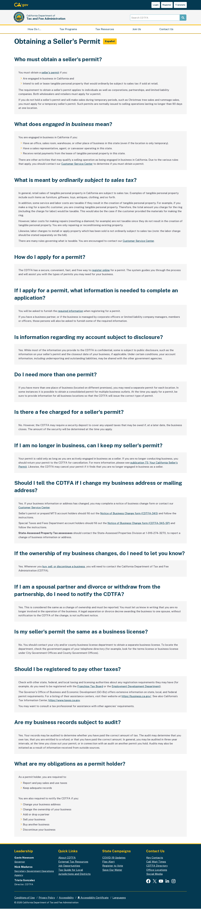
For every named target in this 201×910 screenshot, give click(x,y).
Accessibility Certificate (93, 898)
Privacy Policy (47, 898)
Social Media (154, 875)
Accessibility (66, 898)
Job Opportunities (69, 866)
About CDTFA (67, 858)
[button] (110, 43)
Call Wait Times (156, 862)
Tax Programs (68, 30)
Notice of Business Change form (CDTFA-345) (129, 514)
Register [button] (166, 5)
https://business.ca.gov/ (136, 697)
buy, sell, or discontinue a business (63, 567)
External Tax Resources (73, 862)
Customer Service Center (77, 165)
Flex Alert (108, 862)
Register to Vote (112, 866)
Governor (19, 862)
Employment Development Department (136, 687)
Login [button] (156, 5)
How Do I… (34, 30)
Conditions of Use (24, 898)
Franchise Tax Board (90, 687)
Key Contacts (154, 858)
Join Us (136, 30)
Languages (119, 898)
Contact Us (166, 30)
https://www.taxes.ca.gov (64, 701)
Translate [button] (180, 5)
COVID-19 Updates (113, 858)
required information (70, 312)
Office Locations (156, 871)
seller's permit (50, 73)
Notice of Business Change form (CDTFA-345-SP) (138, 524)
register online (101, 271)
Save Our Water (112, 871)
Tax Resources (104, 30)
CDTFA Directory (157, 866)
